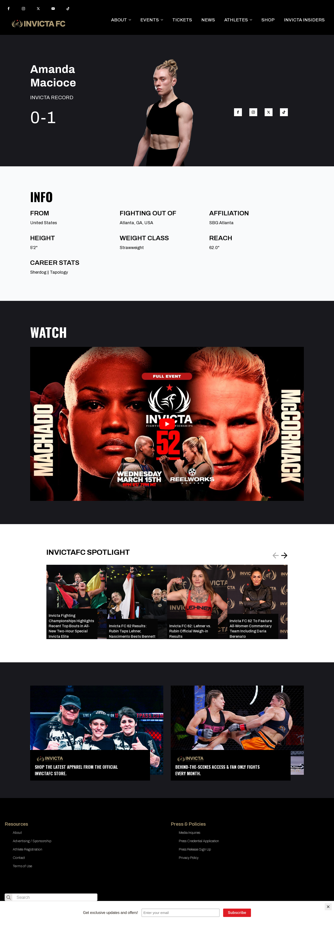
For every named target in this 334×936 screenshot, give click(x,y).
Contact (19, 858)
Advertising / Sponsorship (32, 841)
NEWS (208, 19)
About (17, 832)
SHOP (268, 19)
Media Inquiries (189, 832)
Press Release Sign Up (195, 849)
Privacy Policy (189, 858)
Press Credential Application (199, 841)
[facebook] (9, 9)
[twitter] (38, 9)
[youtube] (53, 9)
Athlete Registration (27, 849)
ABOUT (119, 19)
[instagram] (23, 9)
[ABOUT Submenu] (131, 20)
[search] (8, 897)
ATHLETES (236, 19)
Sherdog (38, 272)
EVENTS (149, 19)
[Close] (328, 906)
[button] (284, 555)
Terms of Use (22, 866)
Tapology (59, 272)
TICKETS (182, 19)
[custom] (68, 9)
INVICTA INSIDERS (304, 19)
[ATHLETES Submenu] (252, 20)
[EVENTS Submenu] (163, 20)
